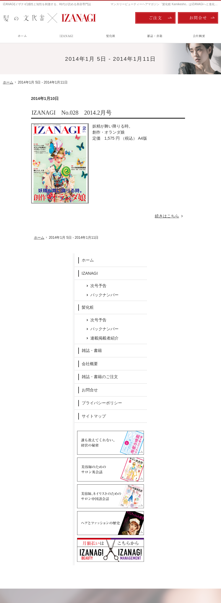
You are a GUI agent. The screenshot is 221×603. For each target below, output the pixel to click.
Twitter (151, 479)
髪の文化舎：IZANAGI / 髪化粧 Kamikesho (36, 574)
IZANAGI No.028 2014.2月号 (43, 112)
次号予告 (192, 130)
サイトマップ (187, 260)
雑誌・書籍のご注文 (193, 221)
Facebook (71, 479)
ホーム (181, 104)
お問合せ (183, 234)
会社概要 (183, 208)
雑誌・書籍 (185, 194)
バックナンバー (198, 138)
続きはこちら (142, 216)
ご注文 (155, 18)
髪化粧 (181, 151)
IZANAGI (183, 117)
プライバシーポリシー (195, 247)
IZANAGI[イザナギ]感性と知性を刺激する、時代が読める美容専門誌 (47, 4)
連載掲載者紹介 (198, 182)
